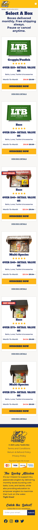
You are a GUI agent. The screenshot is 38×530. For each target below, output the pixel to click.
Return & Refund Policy (19, 452)
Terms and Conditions (19, 449)
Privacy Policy (19, 456)
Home (3, 9)
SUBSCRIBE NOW (19, 86)
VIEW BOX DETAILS (19, 94)
